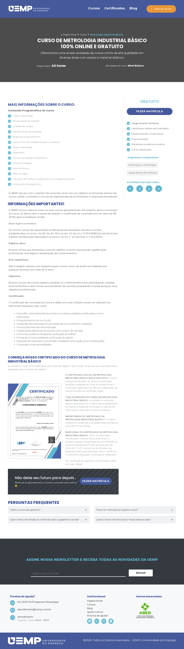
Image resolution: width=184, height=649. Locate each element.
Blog (133, 8)
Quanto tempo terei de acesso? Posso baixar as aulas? (123, 519)
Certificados (114, 8)
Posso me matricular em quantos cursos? (117, 510)
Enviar (141, 572)
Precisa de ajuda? (97, 615)
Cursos (94, 8)
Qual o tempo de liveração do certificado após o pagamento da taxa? (44, 519)
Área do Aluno (161, 8)
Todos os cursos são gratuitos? (25, 510)
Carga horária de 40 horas (143, 173)
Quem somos (95, 612)
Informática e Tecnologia (142, 165)
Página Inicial (68, 34)
